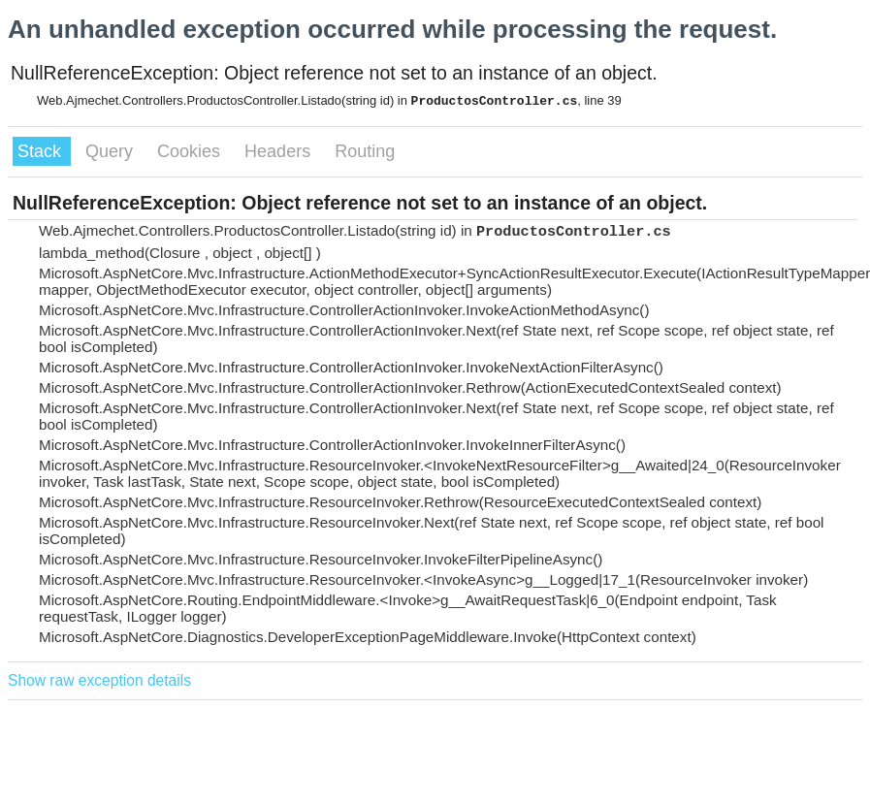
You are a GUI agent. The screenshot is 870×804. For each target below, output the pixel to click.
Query (111, 151)
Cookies (191, 151)
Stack (41, 151)
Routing (365, 151)
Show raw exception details (99, 680)
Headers (279, 151)
